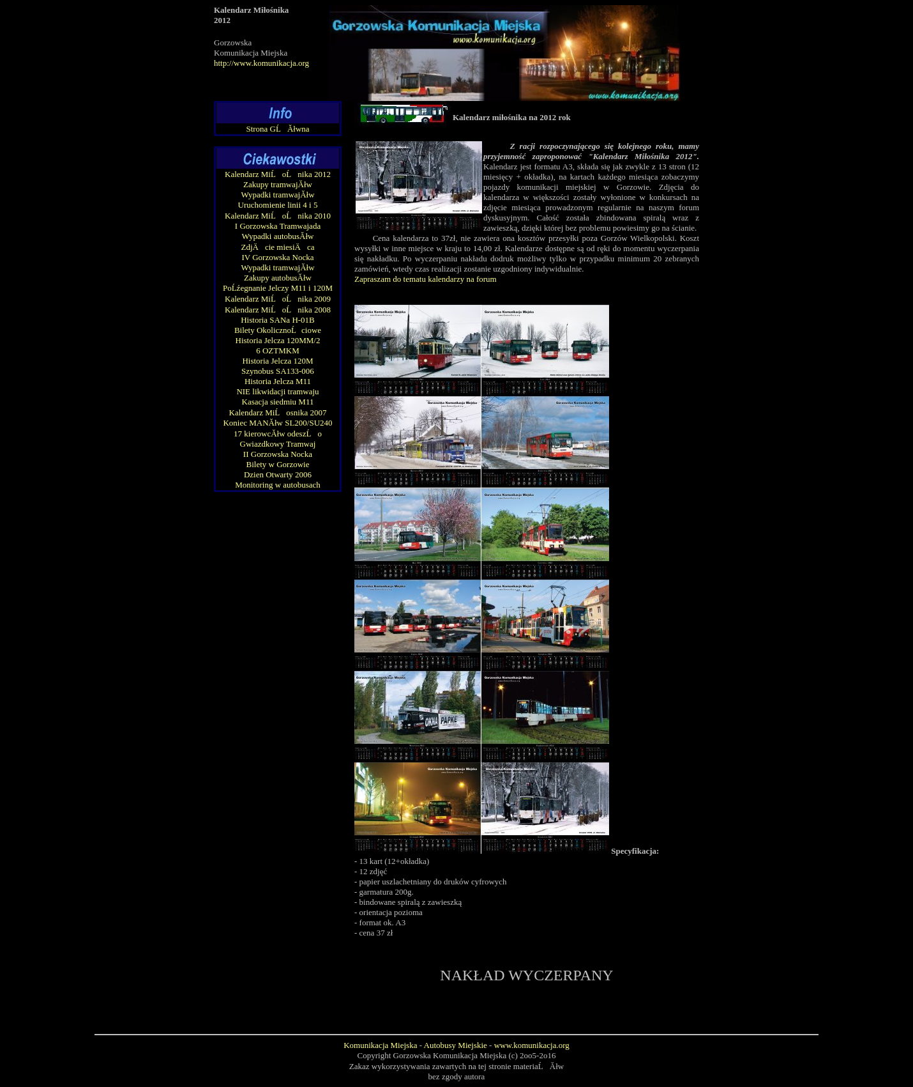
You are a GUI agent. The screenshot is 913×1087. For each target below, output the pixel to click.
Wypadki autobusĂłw (278, 236)
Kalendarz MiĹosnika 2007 (278, 412)
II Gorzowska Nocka (277, 454)
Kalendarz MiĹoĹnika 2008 (278, 309)
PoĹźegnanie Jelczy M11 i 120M (278, 288)
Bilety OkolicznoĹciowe (277, 330)
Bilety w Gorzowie (278, 464)
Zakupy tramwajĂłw (277, 184)
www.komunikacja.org (532, 1045)
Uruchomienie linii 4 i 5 (278, 205)
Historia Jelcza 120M (277, 361)
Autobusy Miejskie (455, 1045)
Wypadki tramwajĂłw (277, 194)
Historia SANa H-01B (278, 320)
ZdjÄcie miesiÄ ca (278, 247)
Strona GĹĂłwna (277, 129)
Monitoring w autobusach (278, 485)
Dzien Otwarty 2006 (278, 474)
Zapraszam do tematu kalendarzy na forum (425, 279)
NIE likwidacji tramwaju (277, 391)
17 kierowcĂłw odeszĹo (278, 433)
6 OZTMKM (277, 350)
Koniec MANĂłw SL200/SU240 (277, 423)
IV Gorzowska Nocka (277, 257)
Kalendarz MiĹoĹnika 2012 (278, 174)
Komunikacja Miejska (380, 1045)
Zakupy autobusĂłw (278, 277)
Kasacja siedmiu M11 (278, 401)
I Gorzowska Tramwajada (278, 226)
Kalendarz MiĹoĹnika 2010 (278, 215)
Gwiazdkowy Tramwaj (278, 444)
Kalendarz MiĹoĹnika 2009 (278, 299)
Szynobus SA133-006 (277, 371)
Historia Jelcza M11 (278, 381)
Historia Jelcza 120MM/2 (278, 340)
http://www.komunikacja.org (261, 63)
